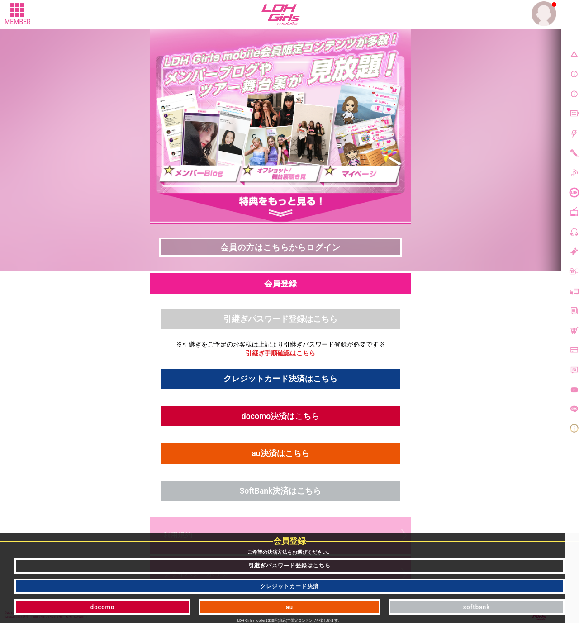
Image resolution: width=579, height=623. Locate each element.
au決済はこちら (280, 454)
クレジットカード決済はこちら (280, 379)
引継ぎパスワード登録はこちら (280, 319)
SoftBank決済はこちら (280, 492)
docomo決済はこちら (280, 417)
